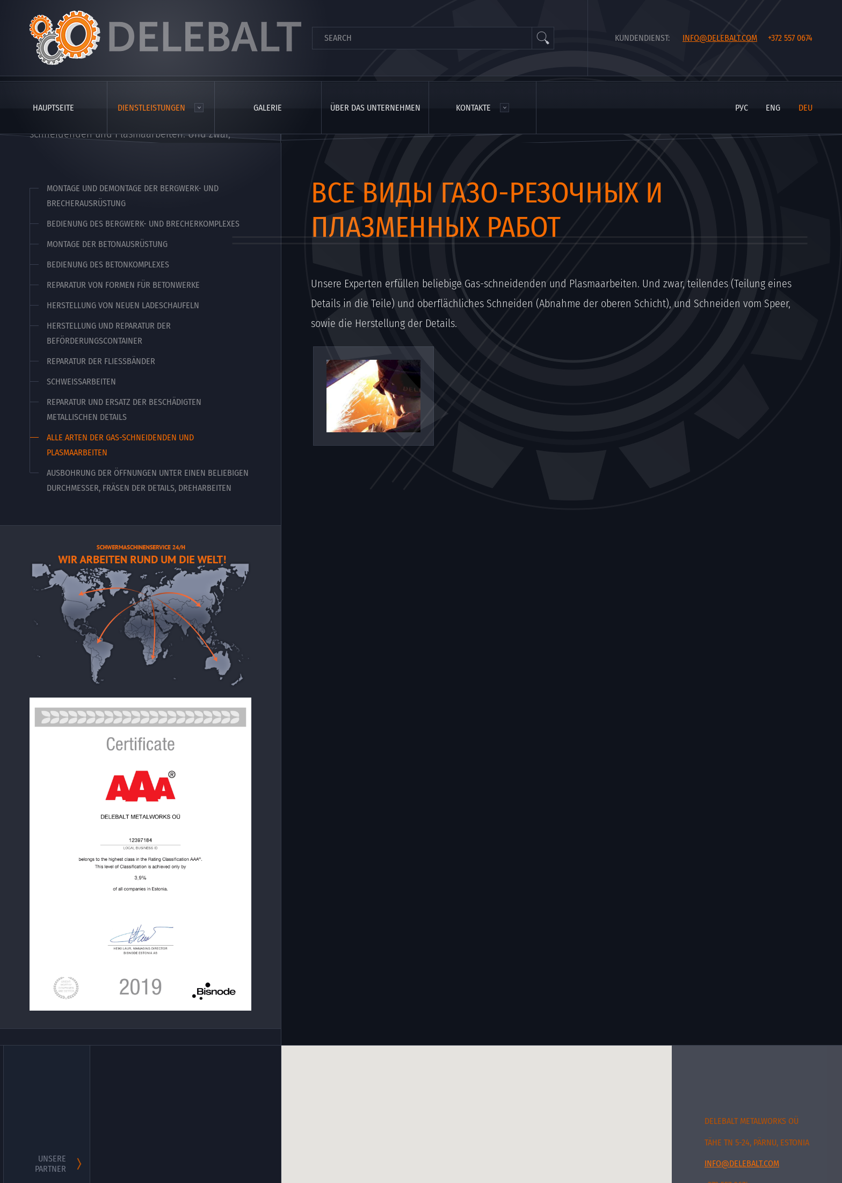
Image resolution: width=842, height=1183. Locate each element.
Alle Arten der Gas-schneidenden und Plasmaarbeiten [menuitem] (120, 445)
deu (805, 108)
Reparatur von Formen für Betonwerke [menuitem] (123, 285)
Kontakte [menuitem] (473, 108)
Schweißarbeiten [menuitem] (81, 381)
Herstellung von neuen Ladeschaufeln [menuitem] (123, 305)
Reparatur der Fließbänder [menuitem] (101, 361)
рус (741, 108)
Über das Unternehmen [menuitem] (375, 108)
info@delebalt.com (720, 38)
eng (773, 108)
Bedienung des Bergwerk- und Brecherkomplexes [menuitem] (143, 224)
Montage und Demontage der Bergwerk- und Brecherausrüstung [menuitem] (133, 195)
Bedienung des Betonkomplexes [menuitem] (108, 264)
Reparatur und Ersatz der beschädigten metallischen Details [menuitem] (124, 409)
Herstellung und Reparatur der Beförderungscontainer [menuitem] (109, 333)
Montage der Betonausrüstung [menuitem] (107, 244)
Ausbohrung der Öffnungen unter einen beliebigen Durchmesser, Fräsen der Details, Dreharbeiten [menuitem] (148, 480)
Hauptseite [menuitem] (53, 108)
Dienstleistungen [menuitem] (151, 108)
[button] (562, 1154)
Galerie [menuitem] (267, 108)
